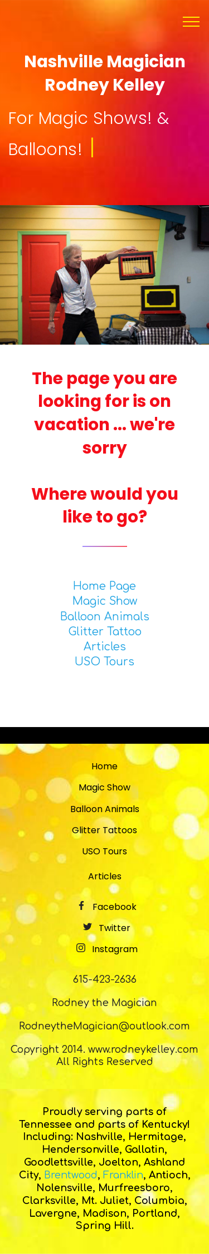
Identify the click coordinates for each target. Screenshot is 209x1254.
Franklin (123, 1175)
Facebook (115, 906)
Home (104, 766)
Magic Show (104, 601)
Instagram (115, 949)
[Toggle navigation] (191, 21)
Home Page (104, 586)
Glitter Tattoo (105, 632)
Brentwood (71, 1175)
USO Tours (104, 662)
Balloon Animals (104, 617)
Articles (105, 647)
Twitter (114, 928)
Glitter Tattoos (104, 830)
